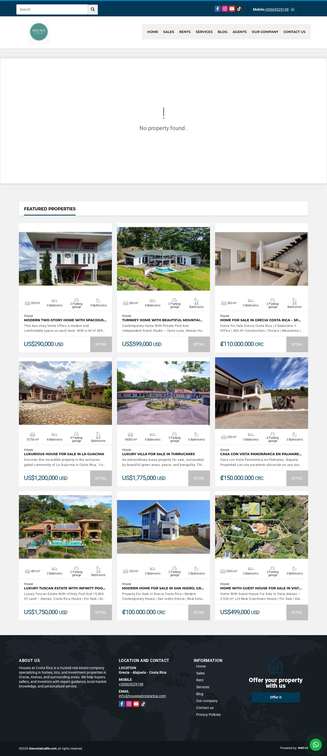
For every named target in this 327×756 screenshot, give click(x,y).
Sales (168, 32)
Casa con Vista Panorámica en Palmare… (261, 454)
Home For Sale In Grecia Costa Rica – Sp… (260, 320)
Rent (200, 680)
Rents (185, 32)
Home (152, 32)
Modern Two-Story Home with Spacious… (65, 320)
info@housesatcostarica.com (142, 696)
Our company (265, 32)
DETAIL (101, 344)
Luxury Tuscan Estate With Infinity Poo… (65, 588)
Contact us (295, 32)
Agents (240, 32)
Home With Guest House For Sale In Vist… (260, 588)
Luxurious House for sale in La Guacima (64, 454)
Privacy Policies (208, 715)
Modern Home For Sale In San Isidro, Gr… (163, 588)
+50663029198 (276, 9)
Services (204, 32)
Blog (223, 32)
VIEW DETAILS (65, 259)
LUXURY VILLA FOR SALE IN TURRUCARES (158, 454)
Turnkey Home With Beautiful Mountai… (162, 320)
